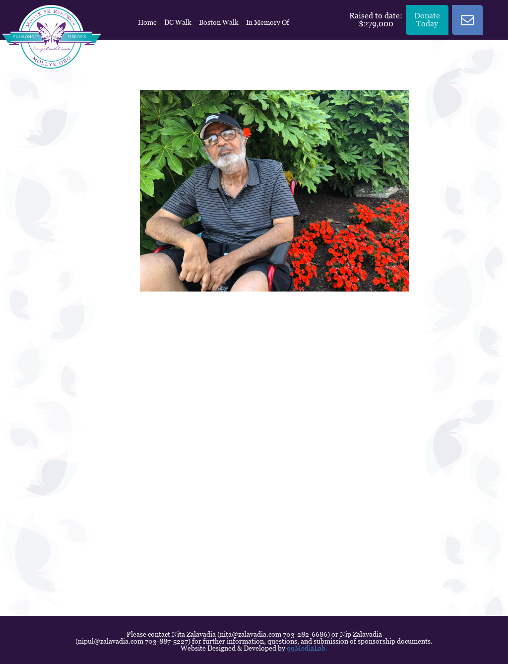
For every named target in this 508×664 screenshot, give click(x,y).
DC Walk (177, 22)
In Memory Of (267, 22)
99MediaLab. (307, 648)
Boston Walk (219, 22)
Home (147, 22)
